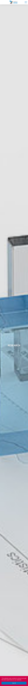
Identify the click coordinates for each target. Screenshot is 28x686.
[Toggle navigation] (26, 2)
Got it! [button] (14, 683)
